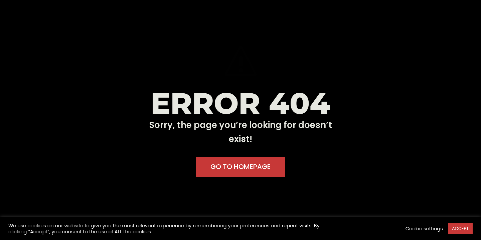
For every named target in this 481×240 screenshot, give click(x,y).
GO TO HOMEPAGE (240, 166)
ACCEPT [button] (460, 228)
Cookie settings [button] (424, 229)
